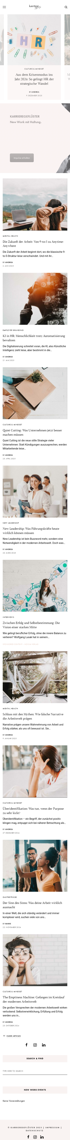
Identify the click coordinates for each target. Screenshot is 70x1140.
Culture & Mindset (35, 69)
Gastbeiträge (10, 897)
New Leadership (11, 523)
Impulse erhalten (22, 157)
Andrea (36, 92)
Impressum (52, 1127)
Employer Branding (13, 330)
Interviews (8, 617)
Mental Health (10, 236)
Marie (8, 924)
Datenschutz (34, 1130)
